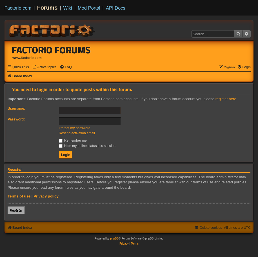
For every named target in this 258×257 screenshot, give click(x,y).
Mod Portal (89, 7)
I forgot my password (74, 128)
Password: (16, 119)
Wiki (67, 7)
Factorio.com (18, 7)
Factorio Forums (51, 50)
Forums (47, 8)
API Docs (115, 7)
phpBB (114, 238)
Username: (16, 109)
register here (225, 99)
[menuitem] (44, 67)
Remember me (73, 140)
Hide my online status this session (87, 146)
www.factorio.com (27, 58)
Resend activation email (77, 133)
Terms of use (19, 196)
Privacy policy (46, 196)
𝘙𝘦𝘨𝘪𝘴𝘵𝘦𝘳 (16, 210)
